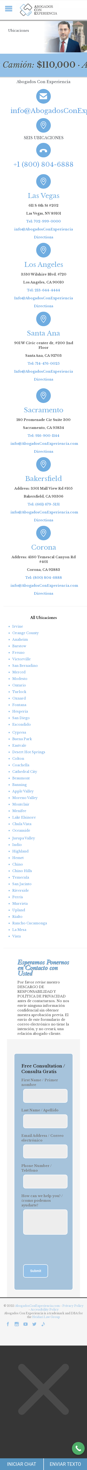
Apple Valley (23, 791)
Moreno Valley (25, 798)
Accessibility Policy (45, 1309)
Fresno (18, 652)
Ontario (19, 685)
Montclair (20, 804)
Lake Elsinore (24, 817)
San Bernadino (25, 666)
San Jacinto (22, 884)
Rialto (17, 917)
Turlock (19, 692)
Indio (17, 845)
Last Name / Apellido (39, 1110)
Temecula (20, 877)
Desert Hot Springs (28, 752)
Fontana (19, 705)
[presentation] (47, 1250)
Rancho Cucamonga (29, 923)
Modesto (19, 679)
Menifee (19, 811)
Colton (18, 758)
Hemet (18, 858)
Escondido (21, 724)
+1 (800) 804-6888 (43, 164)
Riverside (20, 890)
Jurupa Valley (23, 838)
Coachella (20, 765)
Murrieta (20, 903)
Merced (19, 672)
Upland (18, 910)
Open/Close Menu (8, 8)
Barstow (19, 646)
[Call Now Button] (78, 1448)
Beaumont (21, 778)
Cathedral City (24, 772)
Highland (20, 851)
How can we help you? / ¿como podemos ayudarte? (42, 1200)
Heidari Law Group (46, 1317)
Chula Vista (21, 824)
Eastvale (19, 745)
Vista (16, 936)
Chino (17, 864)
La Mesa (19, 930)
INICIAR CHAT (21, 1464)
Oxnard (19, 698)
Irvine (17, 626)
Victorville (21, 659)
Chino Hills (22, 871)
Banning (19, 785)
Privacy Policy (73, 1305)
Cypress (19, 732)
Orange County (25, 633)
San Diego (21, 718)
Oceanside (21, 830)
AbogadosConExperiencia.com (37, 1305)
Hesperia (20, 711)
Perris (17, 897)
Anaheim (20, 639)
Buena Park (22, 739)
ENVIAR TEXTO (65, 1464)
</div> (35, 1451)
